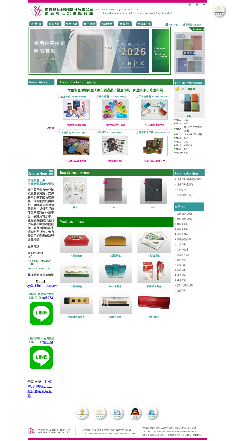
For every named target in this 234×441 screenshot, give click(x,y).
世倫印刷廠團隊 (184, 184)
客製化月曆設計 (185, 285)
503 (153, 207)
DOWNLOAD (144, 23)
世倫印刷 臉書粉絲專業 (189, 179)
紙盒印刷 (181, 275)
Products (71, 23)
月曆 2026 (182, 224)
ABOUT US (53, 23)
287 (186, 141)
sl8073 (48, 298)
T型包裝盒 (154, 317)
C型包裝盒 (154, 255)
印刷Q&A (181, 189)
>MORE (50, 128)
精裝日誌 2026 (184, 218)
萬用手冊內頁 (184, 239)
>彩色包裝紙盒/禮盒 (76, 124)
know (107, 23)
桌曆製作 (181, 259)
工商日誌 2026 (184, 213)
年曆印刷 (181, 270)
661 (186, 152)
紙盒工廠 (181, 280)
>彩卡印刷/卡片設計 (115, 124)
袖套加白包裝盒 (76, 317)
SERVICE (125, 23)
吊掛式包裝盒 (154, 286)
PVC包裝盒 (115, 286)
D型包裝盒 (76, 286)
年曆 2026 (182, 229)
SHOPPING (89, 23)
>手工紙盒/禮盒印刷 (154, 124)
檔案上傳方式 (184, 194)
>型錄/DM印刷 (115, 161)
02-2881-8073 (35, 253)
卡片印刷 (181, 244)
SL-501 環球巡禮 (193, 134)
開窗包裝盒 (115, 317)
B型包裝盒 (115, 255)
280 (189, 116)
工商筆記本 (183, 249)
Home (36, 23)
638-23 (188, 145)
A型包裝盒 (76, 255)
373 (186, 149)
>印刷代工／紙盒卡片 (154, 161)
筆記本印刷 (183, 254)
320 (186, 119)
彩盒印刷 (181, 265)
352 (113, 207)
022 (186, 123)
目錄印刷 (181, 290)
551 (186, 138)
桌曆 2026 (182, 234)
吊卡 (75, 207)
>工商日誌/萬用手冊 (76, 161)
